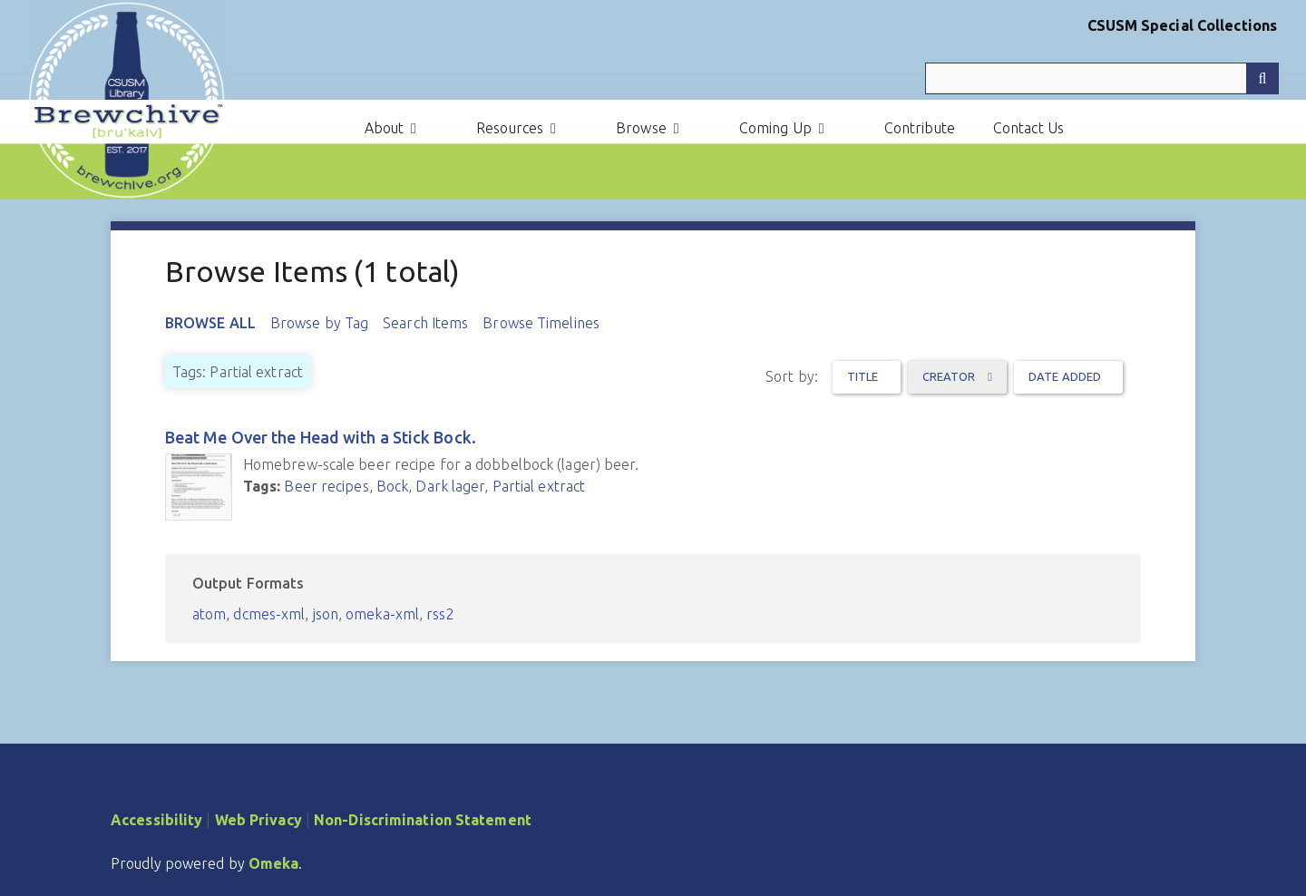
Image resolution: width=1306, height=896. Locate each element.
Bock (392, 486)
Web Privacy (258, 820)
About (384, 128)
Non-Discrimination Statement (422, 820)
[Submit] (1262, 78)
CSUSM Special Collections (1182, 25)
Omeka (274, 863)
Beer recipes (326, 486)
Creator (950, 376)
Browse (641, 128)
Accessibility (156, 820)
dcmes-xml (269, 614)
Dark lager (449, 486)
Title (863, 376)
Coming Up (775, 128)
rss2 (439, 614)
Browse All (210, 323)
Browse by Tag (319, 323)
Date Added (1064, 376)
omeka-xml (382, 614)
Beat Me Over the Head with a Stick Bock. (320, 437)
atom (209, 614)
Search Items (425, 323)
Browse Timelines (540, 323)
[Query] (1102, 78)
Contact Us (1028, 128)
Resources (509, 128)
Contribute (919, 128)
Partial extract (539, 486)
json (325, 614)
